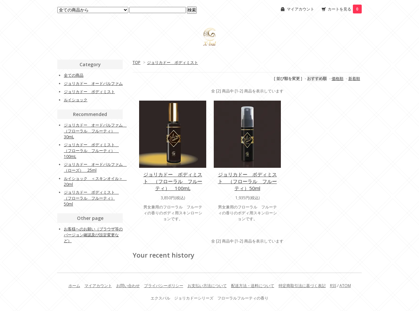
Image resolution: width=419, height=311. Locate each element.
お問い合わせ (128, 285)
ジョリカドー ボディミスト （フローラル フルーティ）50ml (247, 181)
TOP (136, 62)
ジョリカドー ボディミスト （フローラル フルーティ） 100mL (172, 181)
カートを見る (345, 9)
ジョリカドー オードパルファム (93, 83)
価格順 (337, 78)
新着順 (354, 78)
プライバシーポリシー (163, 285)
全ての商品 (73, 75)
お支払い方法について (207, 285)
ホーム (74, 285)
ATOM (345, 285)
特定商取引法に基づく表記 (302, 285)
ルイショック (75, 100)
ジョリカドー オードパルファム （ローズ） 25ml (95, 167)
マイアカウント (300, 9)
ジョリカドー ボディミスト (172, 62)
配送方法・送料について (252, 285)
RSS (333, 285)
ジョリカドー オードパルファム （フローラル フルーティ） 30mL (95, 131)
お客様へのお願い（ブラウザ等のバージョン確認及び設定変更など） (93, 234)
